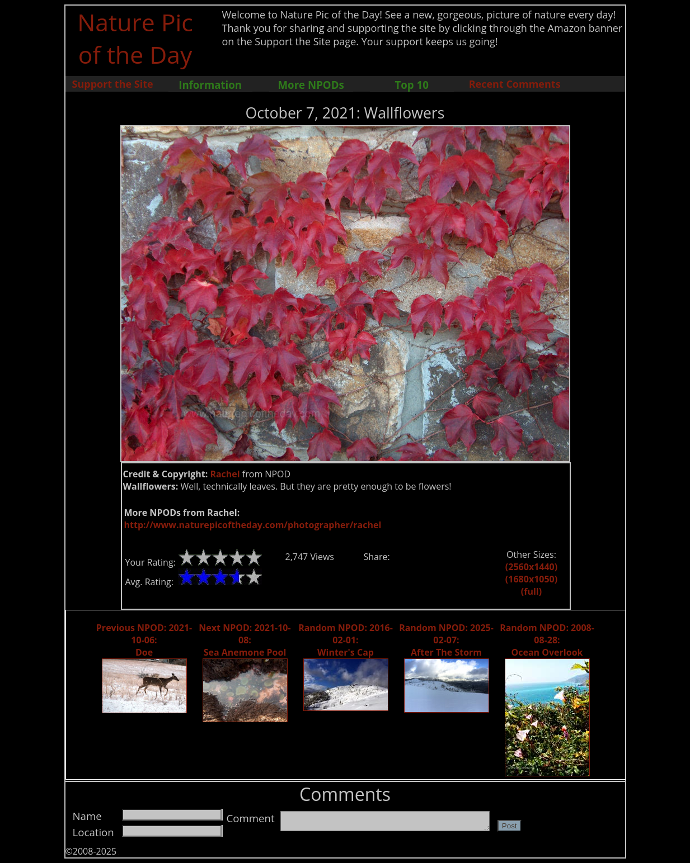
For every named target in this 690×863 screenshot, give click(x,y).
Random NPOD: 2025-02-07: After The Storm (446, 640)
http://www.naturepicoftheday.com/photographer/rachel (253, 525)
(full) (531, 591)
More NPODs (311, 85)
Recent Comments (515, 84)
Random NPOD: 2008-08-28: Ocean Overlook (547, 640)
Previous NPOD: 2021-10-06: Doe (144, 640)
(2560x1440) (531, 567)
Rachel (225, 474)
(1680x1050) (531, 579)
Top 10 (411, 85)
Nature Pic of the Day (135, 38)
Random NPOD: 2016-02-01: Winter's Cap (345, 640)
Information (210, 85)
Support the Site (112, 84)
